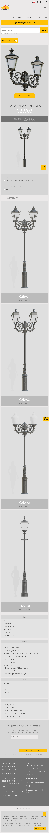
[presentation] (24, 743)
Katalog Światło (9, 705)
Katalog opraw (9, 707)
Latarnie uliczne (9, 659)
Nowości (7, 645)
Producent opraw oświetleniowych (15, 674)
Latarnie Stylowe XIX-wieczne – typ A (26, 17)
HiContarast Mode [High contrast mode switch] (9, 40)
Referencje (7, 695)
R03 (6, 190)
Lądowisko (7, 624)
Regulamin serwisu (10, 635)
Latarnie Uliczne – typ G (11, 648)
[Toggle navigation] (45, 8)
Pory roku (7, 692)
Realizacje (7, 689)
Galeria (6, 683)
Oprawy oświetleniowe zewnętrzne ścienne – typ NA (21, 654)
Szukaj (44, 30)
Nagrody (7, 632)
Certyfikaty (7, 629)
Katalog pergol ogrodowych (13, 716)
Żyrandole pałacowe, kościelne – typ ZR (16, 656)
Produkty (5, 17)
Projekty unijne (9, 627)
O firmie (6, 621)
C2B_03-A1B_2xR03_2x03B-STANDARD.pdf (19, 181)
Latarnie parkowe (10, 662)
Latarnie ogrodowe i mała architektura (16, 713)
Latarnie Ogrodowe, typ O (12, 651)
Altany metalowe (9, 665)
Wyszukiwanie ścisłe (11, 34)
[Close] (44, 814)
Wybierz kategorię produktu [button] (24, 23)
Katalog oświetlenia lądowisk (13, 710)
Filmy (6, 686)
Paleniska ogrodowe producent (14, 671)
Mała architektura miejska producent (16, 668)
